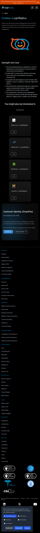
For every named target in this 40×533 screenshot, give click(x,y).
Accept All (19, 528)
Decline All (9, 528)
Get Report (20, 3)
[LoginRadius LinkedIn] (4, 504)
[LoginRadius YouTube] (35, 504)
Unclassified (8, 523)
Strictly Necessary (10, 516)
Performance (22, 516)
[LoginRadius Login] (32, 7)
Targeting (7, 519)
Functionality (22, 519)
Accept (27, 528)
